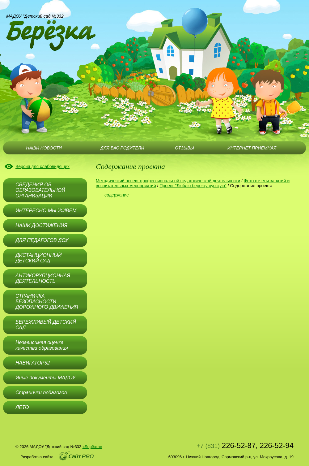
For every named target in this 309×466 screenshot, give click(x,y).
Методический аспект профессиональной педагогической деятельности (168, 180)
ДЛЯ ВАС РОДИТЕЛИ (122, 147)
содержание (116, 194)
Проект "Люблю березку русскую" (192, 185)
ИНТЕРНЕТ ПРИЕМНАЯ (252, 147)
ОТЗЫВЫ (184, 147)
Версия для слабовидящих (42, 166)
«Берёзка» (92, 446)
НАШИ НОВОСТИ (43, 147)
